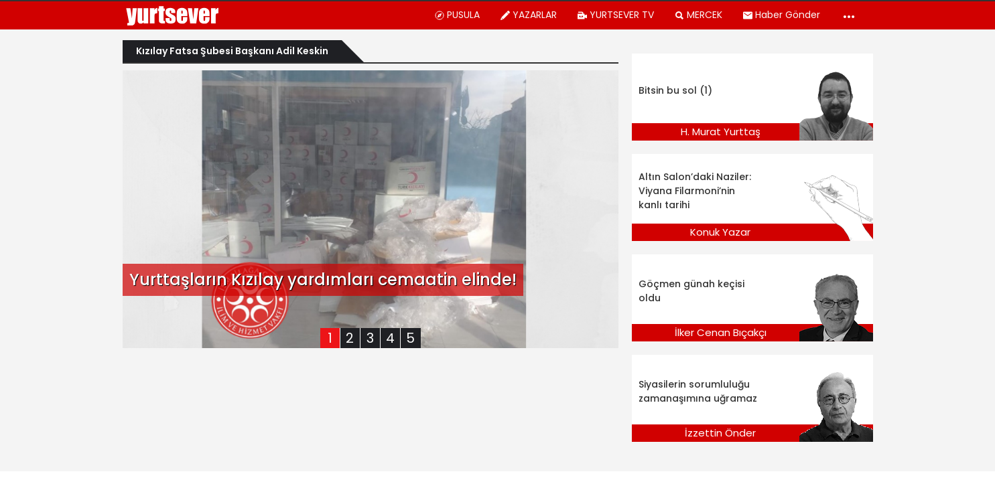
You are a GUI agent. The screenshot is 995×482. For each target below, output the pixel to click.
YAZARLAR (528, 14)
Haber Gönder (781, 14)
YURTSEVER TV (615, 14)
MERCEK (698, 14)
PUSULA (457, 14)
